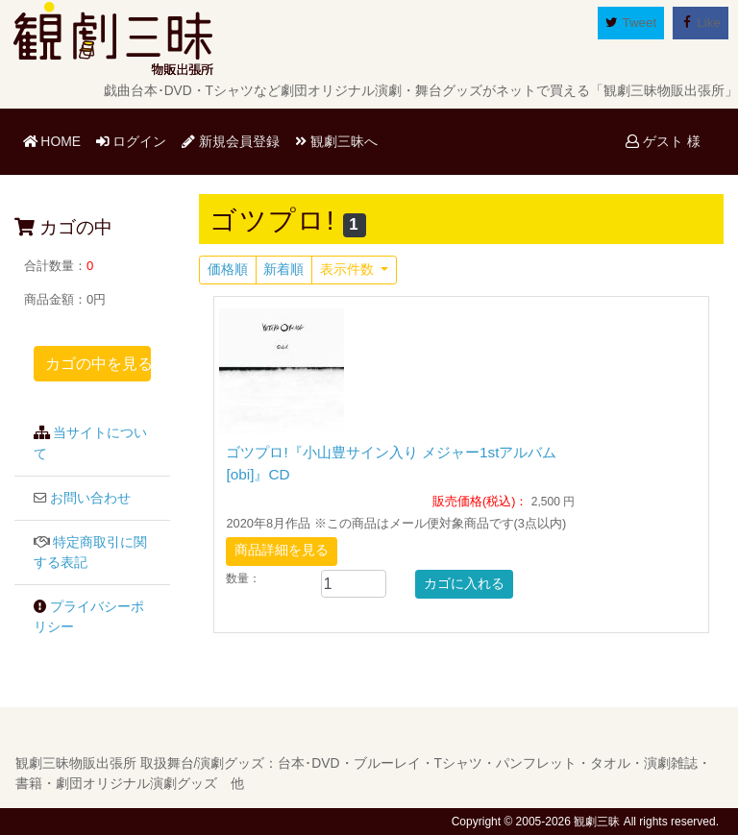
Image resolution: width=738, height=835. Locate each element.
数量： (243, 578)
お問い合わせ (90, 498)
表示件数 (349, 269)
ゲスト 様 (663, 141)
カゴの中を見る (98, 364)
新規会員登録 (231, 141)
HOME (55, 140)
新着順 (283, 269)
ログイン (131, 141)
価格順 (228, 269)
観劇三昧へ (336, 141)
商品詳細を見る (281, 550)
